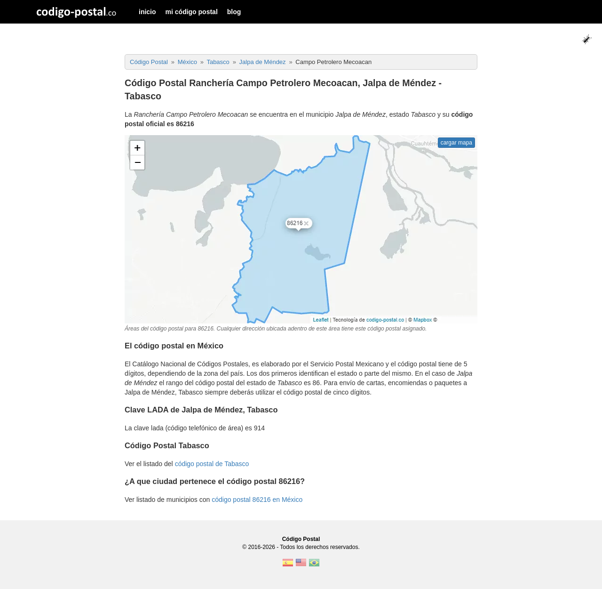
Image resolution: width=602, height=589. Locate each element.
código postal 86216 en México (257, 499)
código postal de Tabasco (212, 464)
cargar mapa (456, 142)
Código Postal (301, 539)
